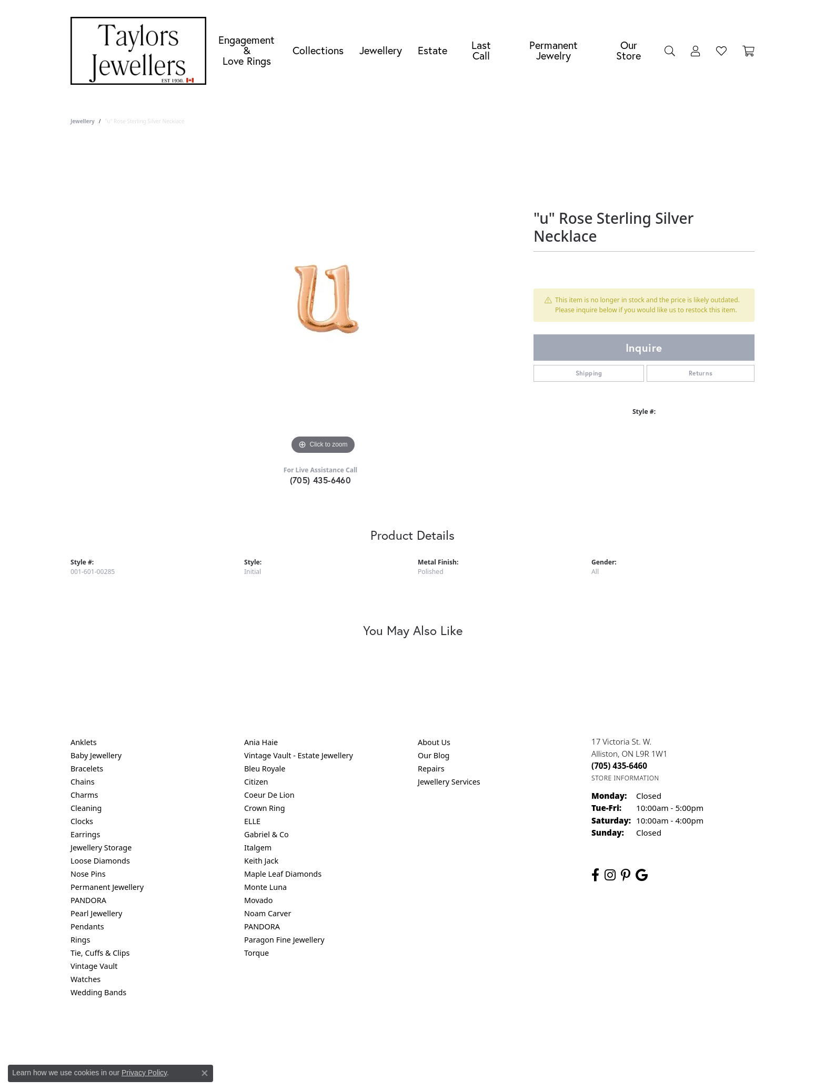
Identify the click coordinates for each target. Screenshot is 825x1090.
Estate (432, 50)
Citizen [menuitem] (256, 782)
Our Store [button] (628, 50)
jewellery (83, 121)
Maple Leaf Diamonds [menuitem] (282, 874)
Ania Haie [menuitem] (261, 742)
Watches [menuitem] (85, 979)
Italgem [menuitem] (257, 848)
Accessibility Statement (501, 1034)
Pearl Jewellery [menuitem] (96, 913)
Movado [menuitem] (258, 900)
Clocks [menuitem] (82, 821)
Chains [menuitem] (83, 782)
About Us (434, 742)
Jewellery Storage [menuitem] (101, 848)
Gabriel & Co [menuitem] (266, 834)
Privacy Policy (361, 1034)
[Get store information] (625, 778)
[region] (323, 299)
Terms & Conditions (423, 1034)
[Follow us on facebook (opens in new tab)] (595, 875)
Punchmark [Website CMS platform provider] (431, 1069)
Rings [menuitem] (80, 940)
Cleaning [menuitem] (86, 808)
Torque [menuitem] (256, 953)
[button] (670, 50)
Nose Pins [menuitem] (88, 874)
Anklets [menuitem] (84, 742)
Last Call (481, 50)
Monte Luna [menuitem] (265, 887)
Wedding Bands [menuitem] (98, 992)
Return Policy (308, 1034)
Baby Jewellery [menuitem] (96, 755)
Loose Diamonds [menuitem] (100, 861)
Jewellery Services (449, 782)
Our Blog (433, 755)
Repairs (431, 769)
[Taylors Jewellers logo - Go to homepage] (141, 51)
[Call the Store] (619, 765)
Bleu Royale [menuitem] (264, 769)
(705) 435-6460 (320, 479)
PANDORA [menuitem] (88, 900)
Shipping (589, 373)
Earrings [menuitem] (85, 834)
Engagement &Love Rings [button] (246, 50)
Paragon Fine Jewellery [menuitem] (284, 940)
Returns (701, 373)
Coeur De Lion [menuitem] (269, 795)
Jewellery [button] (380, 50)
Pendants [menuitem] (87, 926)
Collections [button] (318, 50)
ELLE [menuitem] (252, 821)
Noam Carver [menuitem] (267, 913)
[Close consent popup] (205, 1073)
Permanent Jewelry (553, 50)
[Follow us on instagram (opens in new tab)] (610, 875)
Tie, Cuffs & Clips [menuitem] (100, 953)
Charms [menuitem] (84, 795)
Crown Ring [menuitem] (264, 808)
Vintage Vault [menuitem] (94, 966)
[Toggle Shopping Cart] (748, 50)
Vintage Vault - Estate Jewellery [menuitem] (298, 755)
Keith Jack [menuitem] (261, 861)
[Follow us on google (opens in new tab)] (642, 875)
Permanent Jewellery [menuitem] (107, 887)
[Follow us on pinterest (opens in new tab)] (625, 875)
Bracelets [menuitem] (87, 769)
